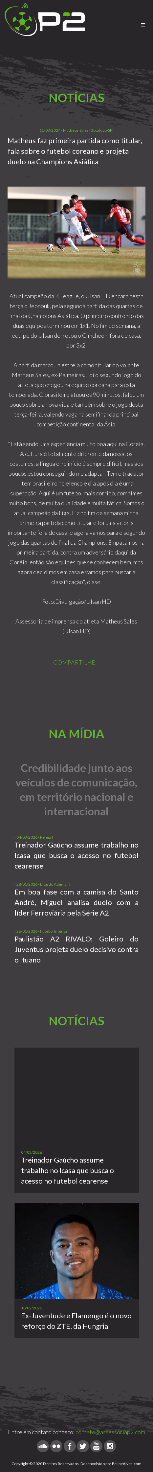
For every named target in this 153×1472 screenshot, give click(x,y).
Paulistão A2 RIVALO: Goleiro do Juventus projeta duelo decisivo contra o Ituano (76, 949)
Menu (143, 21)
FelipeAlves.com (127, 1463)
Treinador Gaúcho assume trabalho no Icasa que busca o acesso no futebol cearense (76, 855)
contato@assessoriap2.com (110, 1432)
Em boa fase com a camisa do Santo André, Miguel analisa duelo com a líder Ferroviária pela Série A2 (76, 902)
